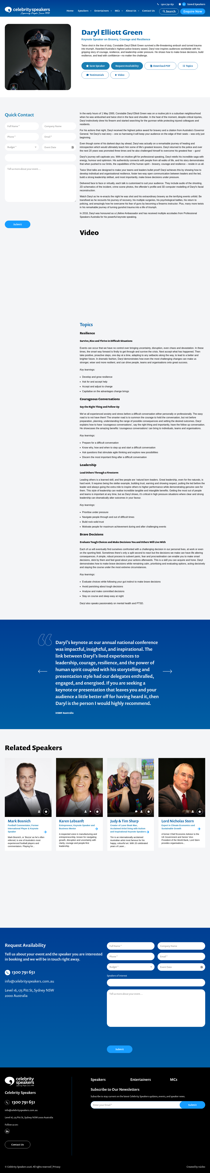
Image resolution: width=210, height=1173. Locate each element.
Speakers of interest (117, 975)
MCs (173, 1079)
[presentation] (28, 212)
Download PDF (160, 66)
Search (169, 11)
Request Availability (127, 66)
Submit (17, 224)
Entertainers (140, 1079)
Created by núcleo (196, 1166)
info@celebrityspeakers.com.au (29, 981)
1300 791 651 (167, 4)
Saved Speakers (193, 4)
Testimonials (95, 75)
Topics (188, 66)
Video (119, 75)
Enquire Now (192, 11)
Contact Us (17, 1144)
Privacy (56, 1166)
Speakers (98, 1079)
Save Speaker (97, 66)
